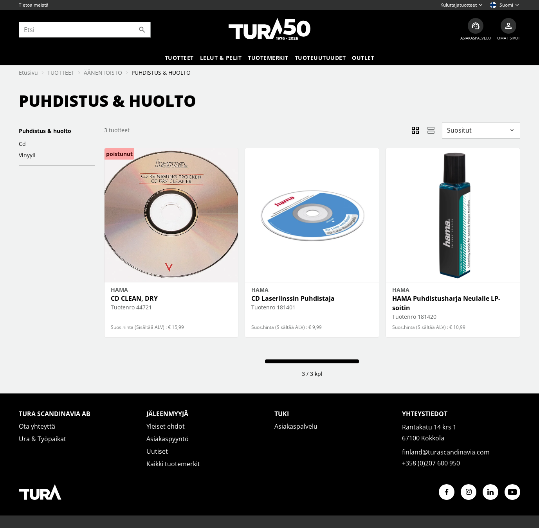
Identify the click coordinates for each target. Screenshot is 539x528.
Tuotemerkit (268, 57)
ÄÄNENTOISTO (103, 72)
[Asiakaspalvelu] (475, 29)
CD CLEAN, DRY (134, 298)
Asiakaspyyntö (167, 439)
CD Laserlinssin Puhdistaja (293, 298)
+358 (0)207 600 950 (431, 463)
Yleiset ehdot (165, 426)
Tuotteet (179, 57)
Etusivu (28, 72)
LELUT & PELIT (221, 57)
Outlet (363, 57)
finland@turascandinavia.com (446, 452)
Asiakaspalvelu (295, 426)
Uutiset (157, 451)
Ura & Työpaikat (42, 439)
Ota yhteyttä (37, 426)
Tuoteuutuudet (320, 57)
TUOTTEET (60, 72)
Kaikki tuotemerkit (173, 464)
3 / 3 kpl (312, 373)
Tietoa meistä (34, 5)
